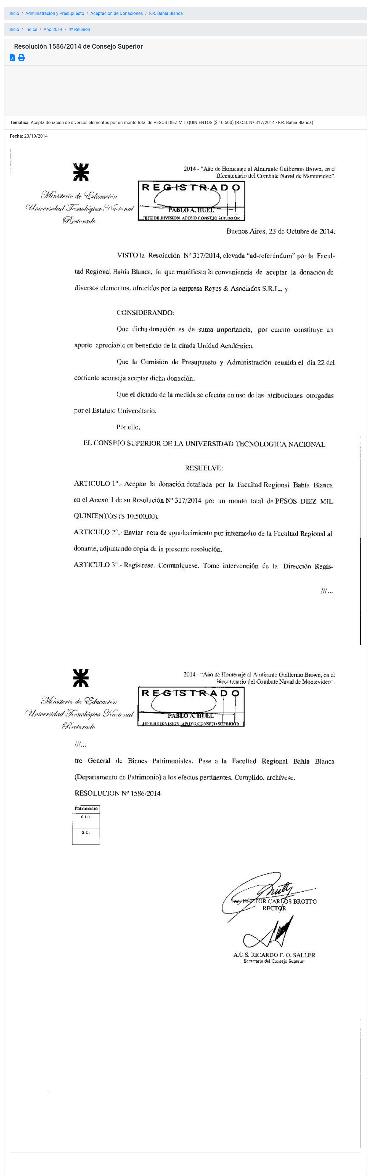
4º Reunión (79, 29)
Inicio (14, 13)
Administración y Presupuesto (54, 13)
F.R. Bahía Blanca (166, 13)
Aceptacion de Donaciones (117, 13)
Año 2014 (53, 29)
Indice (31, 29)
